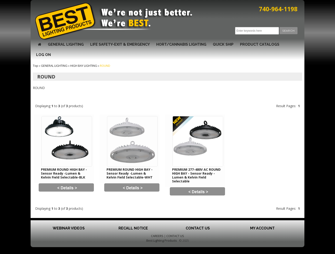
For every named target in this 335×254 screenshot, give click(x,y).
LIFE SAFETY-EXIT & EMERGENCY (120, 44)
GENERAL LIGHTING (66, 44)
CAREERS (157, 236)
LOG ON (43, 55)
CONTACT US (175, 236)
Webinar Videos (69, 228)
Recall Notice (133, 228)
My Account (262, 228)
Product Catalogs (259, 44)
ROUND (105, 66)
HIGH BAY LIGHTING (83, 66)
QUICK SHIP (223, 44)
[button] (288, 30)
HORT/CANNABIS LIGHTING (181, 44)
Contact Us (198, 228)
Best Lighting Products (161, 240)
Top (35, 66)
